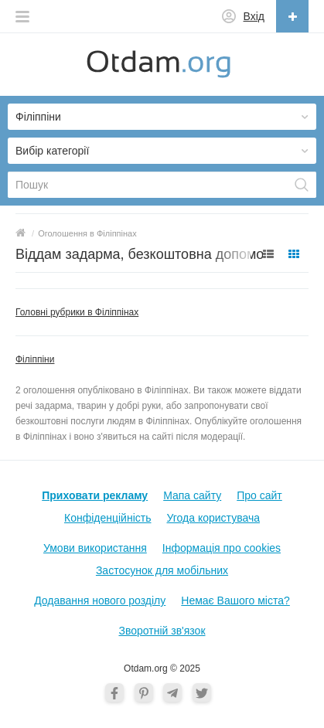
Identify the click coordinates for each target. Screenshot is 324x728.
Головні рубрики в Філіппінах (76, 312)
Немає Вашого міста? (235, 600)
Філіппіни (34, 359)
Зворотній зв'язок (161, 630)
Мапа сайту (192, 495)
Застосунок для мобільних (162, 570)
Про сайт (259, 495)
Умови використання (95, 548)
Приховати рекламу (95, 495)
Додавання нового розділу (99, 600)
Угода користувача (213, 518)
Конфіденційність (108, 518)
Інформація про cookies (221, 548)
